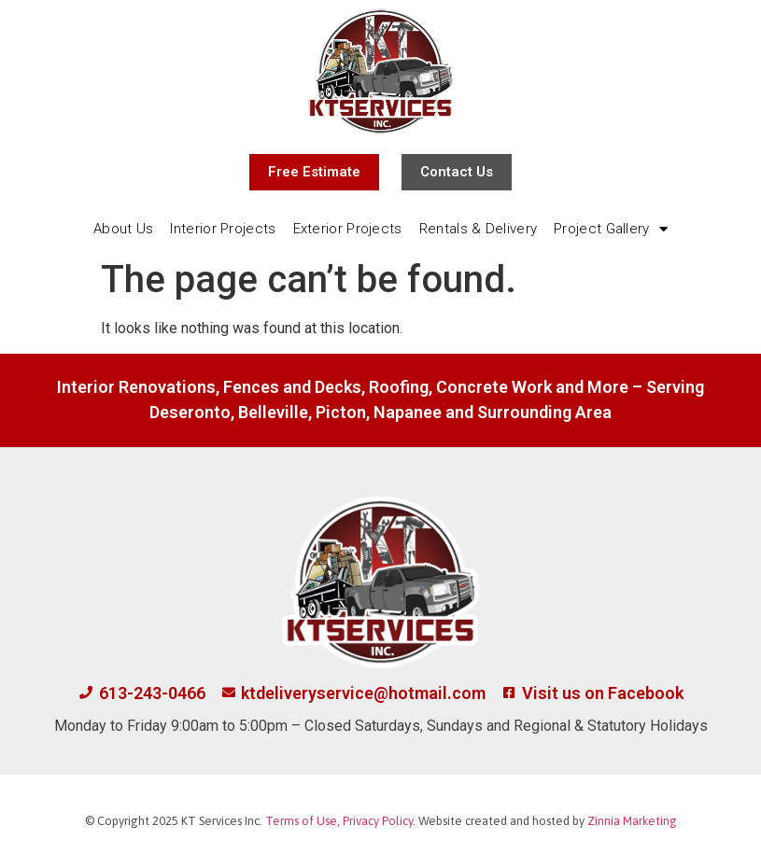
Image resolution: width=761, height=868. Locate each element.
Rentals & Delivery (478, 228)
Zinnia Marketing (632, 821)
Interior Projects (222, 228)
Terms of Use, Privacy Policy (339, 821)
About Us (123, 228)
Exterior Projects (347, 228)
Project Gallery (611, 229)
